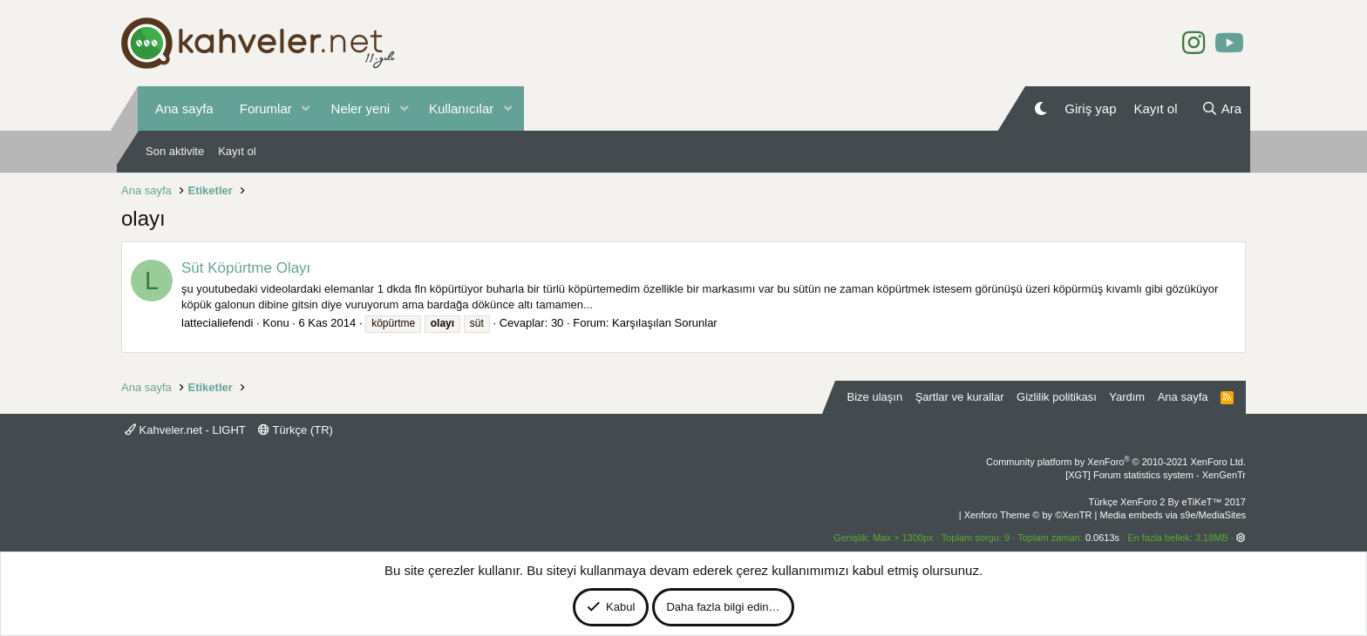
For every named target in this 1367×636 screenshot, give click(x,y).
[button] (306, 108)
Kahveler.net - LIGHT (185, 429)
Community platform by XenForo (1116, 462)
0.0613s (1102, 537)
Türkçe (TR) (295, 429)
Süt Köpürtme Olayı (245, 268)
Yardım (1127, 396)
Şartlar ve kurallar (959, 396)
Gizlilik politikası (1057, 396)
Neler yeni (361, 108)
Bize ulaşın (875, 396)
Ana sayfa (184, 108)
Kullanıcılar (461, 108)
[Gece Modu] (1040, 108)
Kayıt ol (236, 151)
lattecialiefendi (217, 322)
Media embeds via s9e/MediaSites (1172, 515)
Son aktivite (175, 151)
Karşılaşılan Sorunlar (665, 322)
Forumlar (266, 108)
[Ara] (1221, 108)
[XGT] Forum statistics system (1155, 475)
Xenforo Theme (1028, 515)
